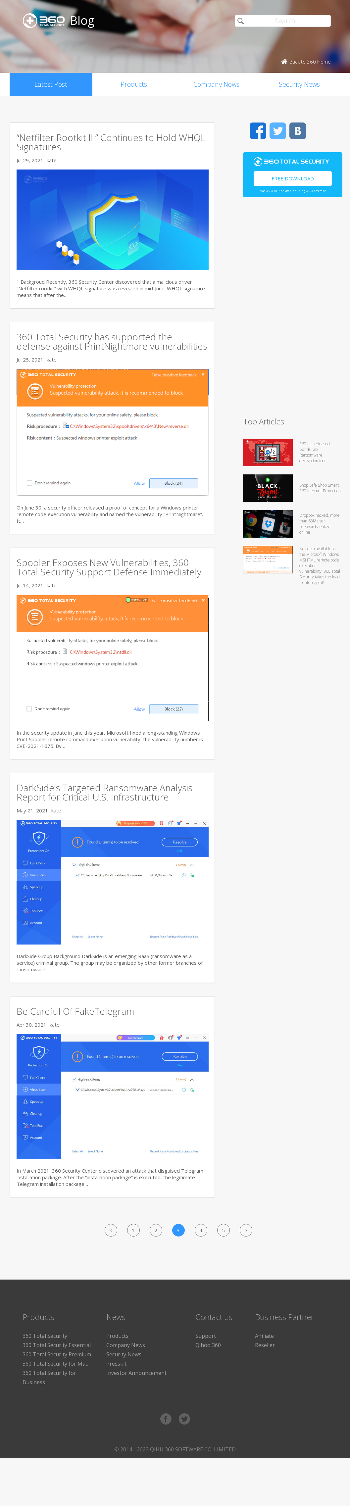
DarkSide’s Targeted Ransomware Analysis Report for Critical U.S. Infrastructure (104, 792)
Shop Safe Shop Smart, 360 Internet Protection (320, 488)
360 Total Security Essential (57, 1345)
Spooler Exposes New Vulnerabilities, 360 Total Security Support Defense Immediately (109, 567)
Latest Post (50, 84)
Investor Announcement (136, 1373)
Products (134, 84)
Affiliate (264, 1335)
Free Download (293, 178)
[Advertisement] (292, 310)
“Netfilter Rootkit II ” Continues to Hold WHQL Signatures (111, 142)
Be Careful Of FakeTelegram (75, 1011)
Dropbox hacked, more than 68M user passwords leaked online (319, 523)
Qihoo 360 (208, 1345)
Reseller (265, 1345)
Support (205, 1335)
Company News (216, 84)
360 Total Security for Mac (55, 1363)
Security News (299, 84)
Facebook (258, 130)
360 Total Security (45, 1335)
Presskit (116, 1363)
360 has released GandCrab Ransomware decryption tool (314, 452)
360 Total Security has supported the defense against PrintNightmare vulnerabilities (112, 341)
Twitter (278, 130)
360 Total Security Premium (57, 1354)
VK (297, 130)
